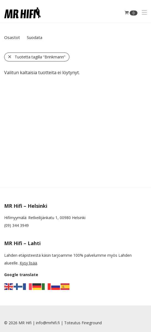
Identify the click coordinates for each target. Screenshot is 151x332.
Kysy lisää (28, 263)
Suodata (34, 37)
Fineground (92, 322)
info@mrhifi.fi (48, 322)
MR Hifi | (27, 322)
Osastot (12, 37)
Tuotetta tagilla (40, 56)
